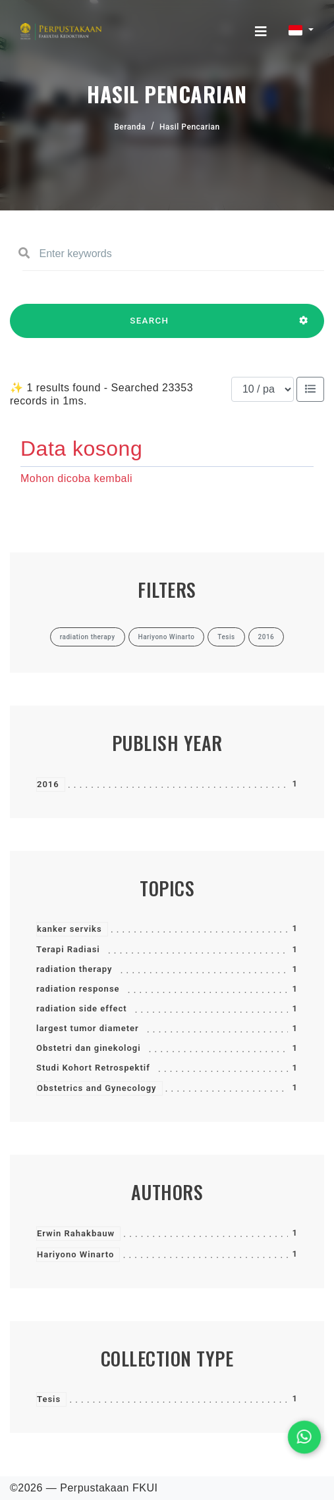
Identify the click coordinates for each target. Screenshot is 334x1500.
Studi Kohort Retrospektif (93, 1068)
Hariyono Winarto (75, 1254)
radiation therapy (74, 969)
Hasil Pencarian (189, 127)
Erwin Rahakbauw (76, 1233)
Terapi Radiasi (68, 949)
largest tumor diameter (87, 1028)
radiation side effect (81, 1008)
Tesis (49, 1399)
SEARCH (149, 327)
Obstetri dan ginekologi (88, 1048)
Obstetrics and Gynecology (97, 1088)
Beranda (130, 127)
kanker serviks (69, 929)
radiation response (78, 989)
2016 (48, 784)
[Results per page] (262, 389)
